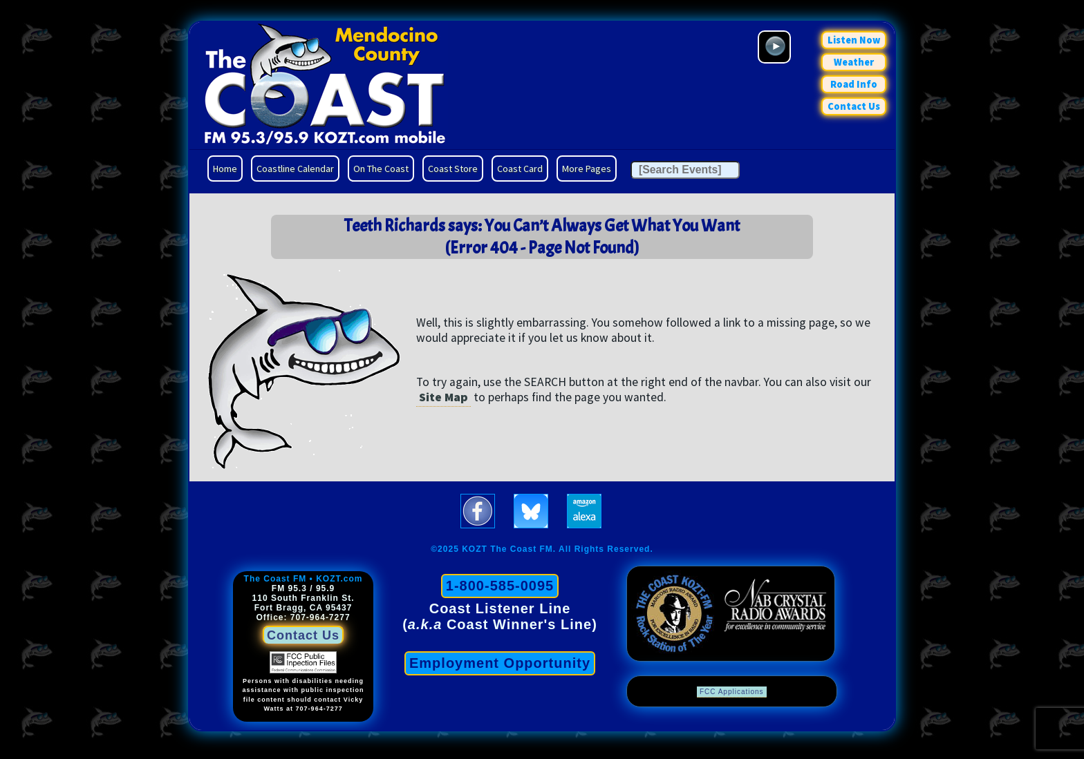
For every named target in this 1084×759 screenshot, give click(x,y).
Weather (854, 62)
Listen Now (854, 40)
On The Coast (381, 168)
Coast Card (520, 168)
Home (225, 168)
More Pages (586, 168)
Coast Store (453, 168)
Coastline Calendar (295, 168)
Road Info (853, 84)
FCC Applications (732, 691)
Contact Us (854, 106)
